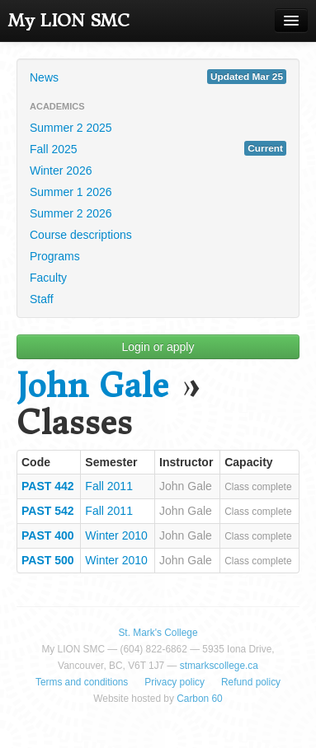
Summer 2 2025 (71, 127)
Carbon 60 (200, 698)
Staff (42, 299)
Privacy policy (174, 682)
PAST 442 (47, 486)
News (158, 76)
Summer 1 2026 (71, 192)
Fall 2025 (158, 148)
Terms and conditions (81, 682)
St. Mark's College (157, 632)
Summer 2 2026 (71, 213)
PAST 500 (47, 560)
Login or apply (158, 346)
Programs (55, 256)
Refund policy (251, 682)
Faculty (48, 277)
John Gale (92, 386)
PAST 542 (47, 510)
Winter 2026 (61, 170)
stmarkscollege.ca (219, 665)
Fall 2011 (109, 486)
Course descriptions (81, 234)
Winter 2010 (116, 535)
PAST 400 (47, 535)
